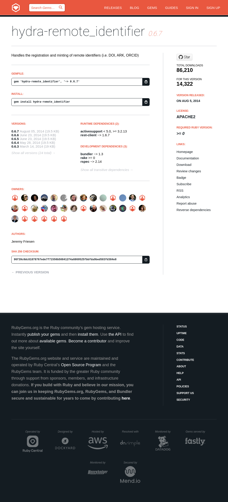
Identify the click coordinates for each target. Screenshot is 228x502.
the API (114, 334)
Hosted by (100, 431)
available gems (52, 341)
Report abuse (187, 203)
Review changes (189, 171)
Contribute (185, 360)
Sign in (192, 8)
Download (184, 165)
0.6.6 (15, 135)
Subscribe (184, 184)
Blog (134, 8)
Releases (113, 8)
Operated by (34, 433)
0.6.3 (15, 146)
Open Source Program (81, 365)
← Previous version (30, 272)
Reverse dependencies (194, 210)
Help (180, 373)
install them (88, 334)
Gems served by (196, 431)
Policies (183, 386)
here (126, 398)
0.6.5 (15, 139)
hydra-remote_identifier (78, 31)
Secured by (132, 462)
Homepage (185, 152)
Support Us (185, 393)
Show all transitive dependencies (105, 170)
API (179, 379)
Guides (171, 8)
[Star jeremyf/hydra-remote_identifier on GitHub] (184, 57)
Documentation (188, 158)
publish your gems (43, 334)
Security (183, 399)
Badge (181, 177)
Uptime (182, 333)
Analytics (183, 197)
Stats (181, 353)
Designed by (66, 431)
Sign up (213, 8)
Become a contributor (87, 341)
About (181, 366)
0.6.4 (15, 142)
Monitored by (164, 431)
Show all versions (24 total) (31, 153)
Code (180, 339)
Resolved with (131, 431)
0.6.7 (15, 131)
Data (180, 346)
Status (182, 326)
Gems (152, 8)
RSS (180, 190)
